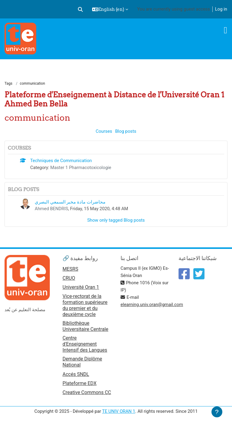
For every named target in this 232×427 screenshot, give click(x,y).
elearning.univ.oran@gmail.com (152, 304)
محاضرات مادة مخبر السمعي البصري (70, 202)
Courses (104, 131)
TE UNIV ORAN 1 (118, 411)
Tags (8, 83)
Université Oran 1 (81, 287)
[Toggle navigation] (225, 30)
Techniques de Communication (61, 160)
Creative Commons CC (87, 392)
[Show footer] (216, 411)
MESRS (70, 269)
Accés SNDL (76, 374)
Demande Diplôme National (82, 362)
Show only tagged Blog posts (116, 220)
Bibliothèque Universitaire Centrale (85, 326)
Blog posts (125, 131)
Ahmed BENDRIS (51, 208)
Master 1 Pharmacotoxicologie (80, 167)
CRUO (69, 278)
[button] (80, 9)
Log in (221, 9)
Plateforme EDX (79, 383)
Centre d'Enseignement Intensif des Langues (85, 344)
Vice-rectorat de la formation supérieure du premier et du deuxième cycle (85, 305)
